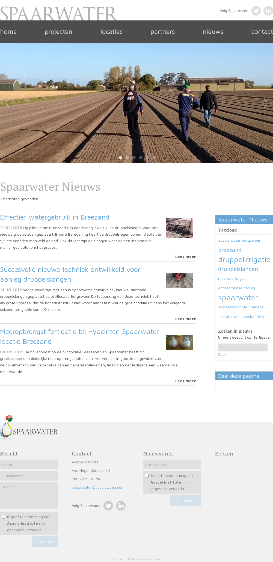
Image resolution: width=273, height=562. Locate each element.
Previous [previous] (7, 103)
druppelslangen (238, 269)
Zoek (222, 354)
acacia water (229, 240)
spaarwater (238, 297)
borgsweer (251, 240)
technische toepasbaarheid (241, 316)
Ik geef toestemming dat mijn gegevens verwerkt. (28, 523)
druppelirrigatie (244, 259)
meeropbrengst (231, 278)
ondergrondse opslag (236, 287)
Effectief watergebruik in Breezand (54, 217)
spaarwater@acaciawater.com (98, 487)
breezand (230, 250)
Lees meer (185, 256)
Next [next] (266, 103)
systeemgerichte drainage (241, 307)
